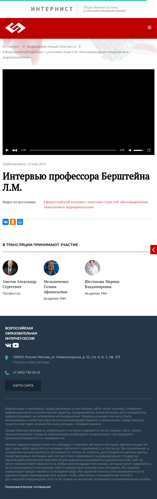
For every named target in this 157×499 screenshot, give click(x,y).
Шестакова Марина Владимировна (102, 284)
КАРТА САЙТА (23, 385)
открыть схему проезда (31, 362)
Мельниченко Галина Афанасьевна (56, 286)
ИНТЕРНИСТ (54, 9)
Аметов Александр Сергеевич (19, 284)
